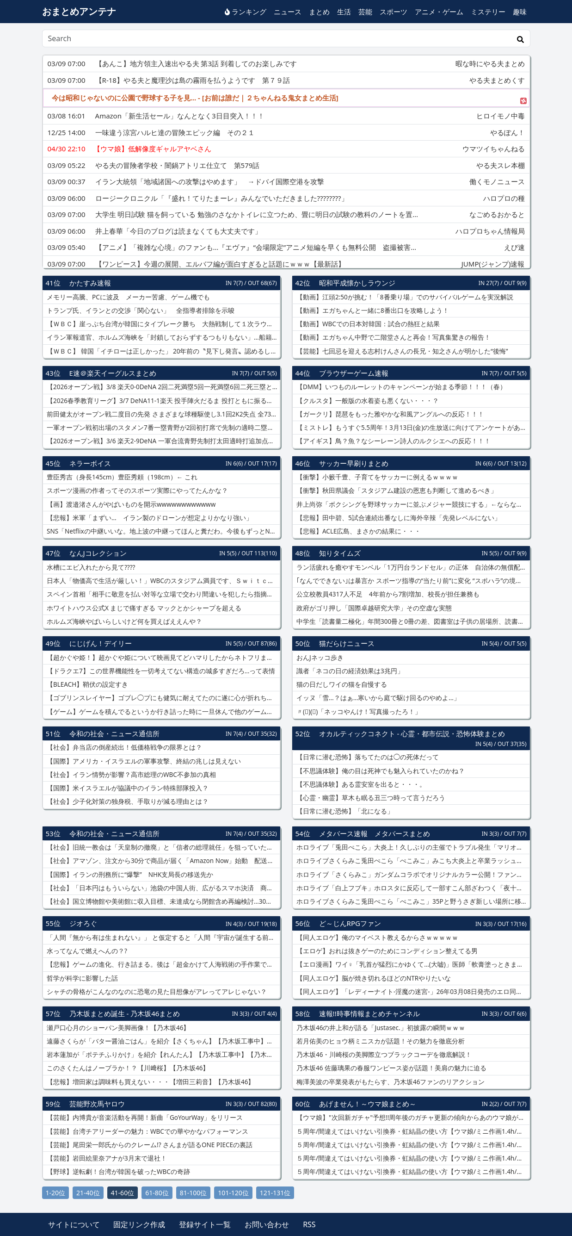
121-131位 (275, 1192)
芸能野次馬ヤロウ (97, 1103)
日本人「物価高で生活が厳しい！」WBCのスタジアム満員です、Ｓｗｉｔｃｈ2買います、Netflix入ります (162, 581)
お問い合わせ (267, 1224)
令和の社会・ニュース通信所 (114, 733)
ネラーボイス (90, 463)
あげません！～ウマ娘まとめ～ (367, 1103)
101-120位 (233, 1192)
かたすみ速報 (90, 282)
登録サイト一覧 (205, 1224)
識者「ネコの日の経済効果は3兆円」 (349, 671)
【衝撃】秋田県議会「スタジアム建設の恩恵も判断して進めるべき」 (396, 490)
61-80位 (157, 1192)
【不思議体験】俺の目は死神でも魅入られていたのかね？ (380, 771)
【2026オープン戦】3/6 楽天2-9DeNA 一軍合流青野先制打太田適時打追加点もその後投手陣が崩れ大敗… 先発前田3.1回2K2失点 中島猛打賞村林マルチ (162, 441)
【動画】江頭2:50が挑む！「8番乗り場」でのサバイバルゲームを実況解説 (404, 297)
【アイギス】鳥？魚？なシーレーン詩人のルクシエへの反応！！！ (393, 441)
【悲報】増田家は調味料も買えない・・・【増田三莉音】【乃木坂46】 (150, 1082)
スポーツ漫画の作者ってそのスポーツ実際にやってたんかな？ (136, 490)
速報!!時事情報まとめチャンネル (369, 1013)
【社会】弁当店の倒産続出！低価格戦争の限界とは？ (124, 747)
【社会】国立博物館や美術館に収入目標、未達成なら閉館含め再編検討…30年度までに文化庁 (162, 901)
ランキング (245, 11)
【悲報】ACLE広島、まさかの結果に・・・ (358, 531)
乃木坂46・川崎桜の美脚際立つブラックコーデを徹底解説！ (383, 1054)
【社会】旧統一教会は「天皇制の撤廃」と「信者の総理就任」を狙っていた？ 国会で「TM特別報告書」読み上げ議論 (162, 847)
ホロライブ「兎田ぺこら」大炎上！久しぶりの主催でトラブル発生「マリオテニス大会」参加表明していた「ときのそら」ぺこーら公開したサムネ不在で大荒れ (412, 847)
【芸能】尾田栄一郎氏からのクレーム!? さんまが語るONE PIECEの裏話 (149, 1145)
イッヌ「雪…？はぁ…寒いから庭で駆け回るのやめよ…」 (378, 698)
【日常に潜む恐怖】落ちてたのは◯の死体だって (367, 757)
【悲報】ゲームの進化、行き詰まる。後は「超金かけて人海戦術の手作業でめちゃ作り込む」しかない (162, 964)
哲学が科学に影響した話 (81, 978)
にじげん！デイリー (100, 643)
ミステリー (488, 11)
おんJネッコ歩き (319, 657)
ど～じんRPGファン (350, 923)
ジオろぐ (83, 923)
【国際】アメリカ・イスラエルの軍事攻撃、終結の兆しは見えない (143, 761)
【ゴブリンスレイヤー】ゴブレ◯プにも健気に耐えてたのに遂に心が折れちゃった (162, 698)
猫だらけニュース (347, 643)
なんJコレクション (98, 553)
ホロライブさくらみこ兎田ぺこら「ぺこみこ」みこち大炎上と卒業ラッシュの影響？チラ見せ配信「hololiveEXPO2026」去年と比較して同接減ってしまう (412, 861)
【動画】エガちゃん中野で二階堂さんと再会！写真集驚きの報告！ (393, 337)
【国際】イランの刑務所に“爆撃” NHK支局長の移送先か (129, 874)
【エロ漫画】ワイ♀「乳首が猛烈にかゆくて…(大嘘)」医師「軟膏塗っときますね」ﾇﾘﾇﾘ (412, 964)
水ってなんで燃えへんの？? (86, 951)
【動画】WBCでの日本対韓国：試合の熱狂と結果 (367, 324)
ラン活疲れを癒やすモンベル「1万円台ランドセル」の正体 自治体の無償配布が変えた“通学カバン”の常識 (412, 567)
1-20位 (56, 1192)
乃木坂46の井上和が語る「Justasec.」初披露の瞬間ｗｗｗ (380, 1028)
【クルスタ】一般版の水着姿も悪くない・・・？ (367, 401)
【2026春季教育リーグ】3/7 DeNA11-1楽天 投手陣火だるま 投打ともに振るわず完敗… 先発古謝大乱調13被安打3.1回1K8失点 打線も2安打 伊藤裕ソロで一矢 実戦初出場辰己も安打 (162, 401)
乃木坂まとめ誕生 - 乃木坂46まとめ (124, 1013)
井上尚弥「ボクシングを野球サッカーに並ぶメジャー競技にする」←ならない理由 (412, 504)
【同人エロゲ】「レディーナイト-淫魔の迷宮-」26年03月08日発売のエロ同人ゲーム (412, 992)
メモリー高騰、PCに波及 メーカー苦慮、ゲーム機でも (127, 297)
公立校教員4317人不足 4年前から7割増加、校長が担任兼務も (387, 594)
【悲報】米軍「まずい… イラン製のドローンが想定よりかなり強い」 (148, 518)
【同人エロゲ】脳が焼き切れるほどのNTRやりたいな (373, 978)
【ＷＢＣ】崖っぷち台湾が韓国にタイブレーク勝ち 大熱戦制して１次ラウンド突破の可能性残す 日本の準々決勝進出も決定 (162, 324)
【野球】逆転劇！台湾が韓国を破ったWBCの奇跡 (117, 1172)
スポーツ (393, 11)
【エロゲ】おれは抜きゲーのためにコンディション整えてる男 (386, 951)
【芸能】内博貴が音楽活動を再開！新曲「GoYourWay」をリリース (144, 1117)
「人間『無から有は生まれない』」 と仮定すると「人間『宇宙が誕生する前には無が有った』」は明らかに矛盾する (162, 937)
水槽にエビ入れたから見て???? (90, 567)
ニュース (287, 11)
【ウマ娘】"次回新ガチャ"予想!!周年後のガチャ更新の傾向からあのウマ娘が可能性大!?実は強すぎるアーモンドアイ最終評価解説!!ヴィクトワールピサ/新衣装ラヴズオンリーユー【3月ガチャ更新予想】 (412, 1117)
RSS (309, 1224)
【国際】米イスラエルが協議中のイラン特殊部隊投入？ (127, 788)
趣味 (520, 11)
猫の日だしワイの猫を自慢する (341, 684)
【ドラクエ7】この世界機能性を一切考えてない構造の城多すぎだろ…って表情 (160, 671)
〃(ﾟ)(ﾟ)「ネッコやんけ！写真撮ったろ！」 (358, 712)
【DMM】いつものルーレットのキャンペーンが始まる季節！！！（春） (401, 387)
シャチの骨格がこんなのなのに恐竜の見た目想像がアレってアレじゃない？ (156, 992)
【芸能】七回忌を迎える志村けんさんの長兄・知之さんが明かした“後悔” (401, 351)
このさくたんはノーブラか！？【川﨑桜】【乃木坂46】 (127, 1068)
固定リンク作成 (139, 1224)
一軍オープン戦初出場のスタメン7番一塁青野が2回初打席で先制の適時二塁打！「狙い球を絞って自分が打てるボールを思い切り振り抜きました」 (162, 427)
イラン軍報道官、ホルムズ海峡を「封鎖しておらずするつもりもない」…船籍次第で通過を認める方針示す (162, 337)
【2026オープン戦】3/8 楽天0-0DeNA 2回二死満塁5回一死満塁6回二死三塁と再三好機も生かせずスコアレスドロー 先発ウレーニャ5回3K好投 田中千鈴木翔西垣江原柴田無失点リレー (162, 387)
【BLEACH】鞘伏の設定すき (87, 684)
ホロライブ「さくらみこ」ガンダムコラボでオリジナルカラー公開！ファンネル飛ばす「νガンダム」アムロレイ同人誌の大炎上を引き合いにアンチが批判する (412, 874)
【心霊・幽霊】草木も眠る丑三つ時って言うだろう (370, 798)
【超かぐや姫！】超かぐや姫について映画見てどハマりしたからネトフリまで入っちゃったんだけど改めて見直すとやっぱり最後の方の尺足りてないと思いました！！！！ (162, 657)
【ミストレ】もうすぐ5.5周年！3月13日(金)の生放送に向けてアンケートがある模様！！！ (412, 427)
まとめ (319, 11)
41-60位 (123, 1192)
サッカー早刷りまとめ (353, 463)
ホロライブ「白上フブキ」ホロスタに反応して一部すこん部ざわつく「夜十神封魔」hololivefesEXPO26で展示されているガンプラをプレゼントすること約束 (412, 888)
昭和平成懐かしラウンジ (357, 282)
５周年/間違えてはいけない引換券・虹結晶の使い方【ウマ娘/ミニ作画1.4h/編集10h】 (412, 1131)
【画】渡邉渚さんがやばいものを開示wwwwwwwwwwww (130, 504)
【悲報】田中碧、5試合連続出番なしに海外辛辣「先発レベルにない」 (398, 518)
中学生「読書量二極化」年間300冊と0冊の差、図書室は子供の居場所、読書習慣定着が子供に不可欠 (412, 621)
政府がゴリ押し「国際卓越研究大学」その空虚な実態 (373, 608)
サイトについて (74, 1224)
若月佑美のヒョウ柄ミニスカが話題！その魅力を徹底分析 (380, 1041)
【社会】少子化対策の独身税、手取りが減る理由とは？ (127, 801)
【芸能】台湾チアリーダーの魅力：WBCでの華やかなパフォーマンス (146, 1131)
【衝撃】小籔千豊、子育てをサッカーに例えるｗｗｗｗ (377, 477)
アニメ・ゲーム (439, 11)
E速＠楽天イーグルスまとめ (112, 373)
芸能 (365, 11)
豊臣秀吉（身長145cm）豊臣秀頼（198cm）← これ (121, 477)
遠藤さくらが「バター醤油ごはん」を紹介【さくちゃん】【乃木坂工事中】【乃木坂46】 (162, 1041)
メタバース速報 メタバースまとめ (374, 833)
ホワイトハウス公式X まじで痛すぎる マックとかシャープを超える (143, 608)
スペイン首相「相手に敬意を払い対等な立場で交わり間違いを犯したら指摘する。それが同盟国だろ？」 (162, 594)
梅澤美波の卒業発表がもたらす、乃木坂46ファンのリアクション (390, 1082)
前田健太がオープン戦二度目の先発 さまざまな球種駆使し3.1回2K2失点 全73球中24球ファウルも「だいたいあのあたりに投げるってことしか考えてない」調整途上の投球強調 (162, 414)
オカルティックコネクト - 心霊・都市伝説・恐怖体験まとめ (412, 733)
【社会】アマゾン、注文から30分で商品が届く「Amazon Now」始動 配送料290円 (162, 861)
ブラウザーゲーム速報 (353, 373)
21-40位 (88, 1192)
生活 (344, 11)
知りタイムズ (340, 553)
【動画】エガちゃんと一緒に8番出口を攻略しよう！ (372, 310)
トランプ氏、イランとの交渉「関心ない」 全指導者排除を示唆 (140, 310)
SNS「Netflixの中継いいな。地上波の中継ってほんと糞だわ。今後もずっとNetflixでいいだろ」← (162, 531)
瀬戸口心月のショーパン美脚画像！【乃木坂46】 (117, 1028)
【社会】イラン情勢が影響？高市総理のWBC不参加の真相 (130, 774)
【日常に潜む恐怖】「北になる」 (344, 811)
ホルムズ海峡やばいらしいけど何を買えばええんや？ (124, 621)
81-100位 (193, 1192)
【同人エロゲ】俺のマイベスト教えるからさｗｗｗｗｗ (377, 937)
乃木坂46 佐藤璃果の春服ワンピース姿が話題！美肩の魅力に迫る (390, 1068)
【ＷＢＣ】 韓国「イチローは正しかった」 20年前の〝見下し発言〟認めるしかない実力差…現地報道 (162, 351)
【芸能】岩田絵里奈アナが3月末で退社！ (106, 1158)
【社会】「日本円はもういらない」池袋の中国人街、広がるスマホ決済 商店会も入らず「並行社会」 (162, 888)
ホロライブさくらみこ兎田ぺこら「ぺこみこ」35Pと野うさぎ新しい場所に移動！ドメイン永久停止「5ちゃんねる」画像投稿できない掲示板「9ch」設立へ (412, 901)
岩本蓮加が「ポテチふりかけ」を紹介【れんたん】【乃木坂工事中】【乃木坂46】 (162, 1054)
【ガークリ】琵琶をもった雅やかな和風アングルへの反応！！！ (390, 414)
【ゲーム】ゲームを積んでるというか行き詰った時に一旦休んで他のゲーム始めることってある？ (162, 712)
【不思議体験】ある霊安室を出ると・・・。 (360, 784)
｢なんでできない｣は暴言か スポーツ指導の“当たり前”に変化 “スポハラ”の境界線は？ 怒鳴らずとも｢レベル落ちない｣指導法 (412, 581)
